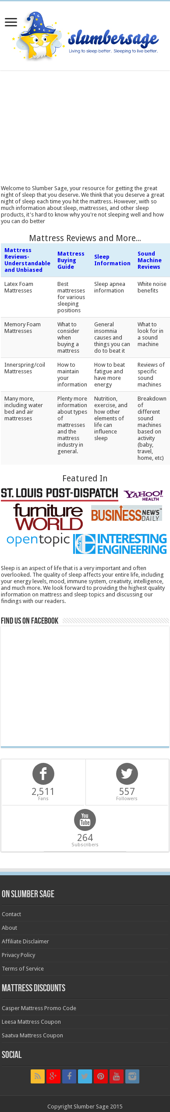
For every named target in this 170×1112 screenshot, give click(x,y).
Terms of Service (23, 968)
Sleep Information (112, 260)
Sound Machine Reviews (150, 260)
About (9, 927)
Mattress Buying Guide (71, 260)
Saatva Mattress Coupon (32, 1035)
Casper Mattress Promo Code (39, 1008)
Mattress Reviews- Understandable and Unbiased (27, 260)
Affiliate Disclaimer (25, 941)
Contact (11, 914)
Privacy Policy (18, 955)
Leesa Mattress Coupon (31, 1021)
